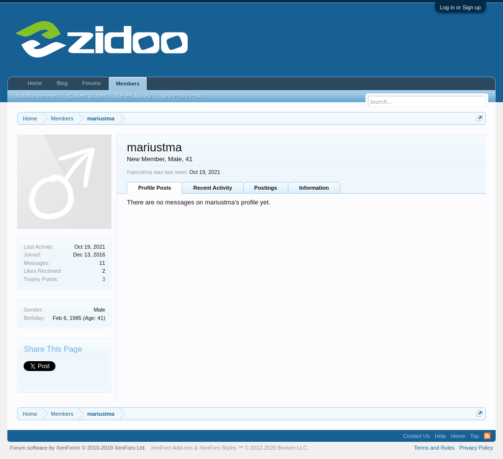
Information (314, 188)
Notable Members (37, 96)
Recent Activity (212, 188)
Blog (62, 83)
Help (440, 436)
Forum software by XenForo (78, 448)
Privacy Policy (476, 448)
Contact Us (416, 436)
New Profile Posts (182, 96)
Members (128, 83)
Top (474, 436)
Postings (265, 188)
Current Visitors (87, 96)
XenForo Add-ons (172, 448)
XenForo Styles (217, 448)
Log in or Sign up (460, 7)
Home (35, 83)
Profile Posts (154, 188)
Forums (92, 83)
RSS (487, 435)
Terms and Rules (434, 448)
